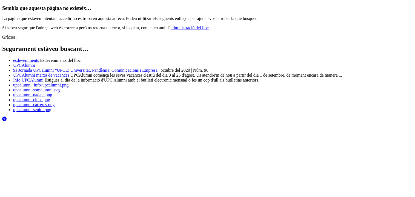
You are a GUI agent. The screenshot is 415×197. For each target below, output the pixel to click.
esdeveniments (26, 60)
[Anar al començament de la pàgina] (4, 119)
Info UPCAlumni (28, 80)
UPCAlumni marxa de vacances (41, 75)
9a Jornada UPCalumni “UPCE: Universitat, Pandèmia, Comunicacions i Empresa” (86, 70)
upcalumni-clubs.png (31, 99)
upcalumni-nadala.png (32, 94)
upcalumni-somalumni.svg (36, 90)
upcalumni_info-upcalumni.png (40, 85)
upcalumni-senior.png (32, 109)
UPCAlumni (24, 65)
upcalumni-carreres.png (34, 104)
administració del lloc (190, 27)
